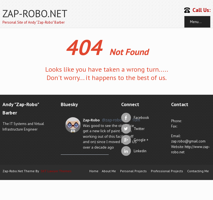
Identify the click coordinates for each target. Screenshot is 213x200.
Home (93, 171)
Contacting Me (198, 171)
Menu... (196, 21)
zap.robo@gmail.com (188, 141)
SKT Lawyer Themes (56, 171)
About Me (109, 171)
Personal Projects (133, 171)
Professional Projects (167, 171)
